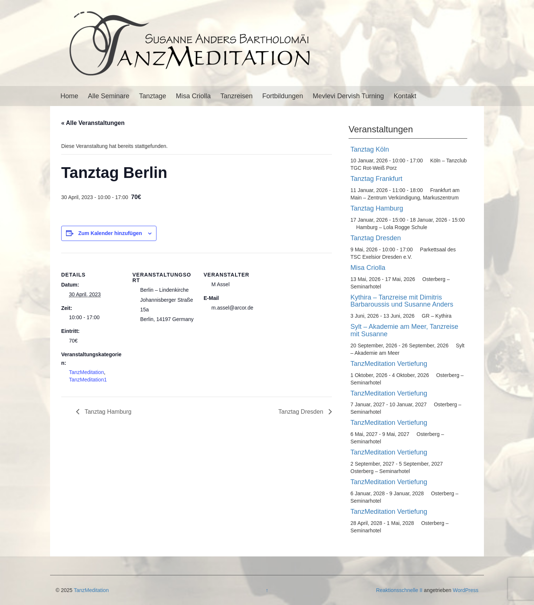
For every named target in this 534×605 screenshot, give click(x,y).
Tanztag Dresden (301, 412)
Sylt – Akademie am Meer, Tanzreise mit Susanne (404, 330)
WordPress (465, 590)
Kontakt (404, 96)
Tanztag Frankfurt (376, 178)
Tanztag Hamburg (107, 412)
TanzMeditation (86, 372)
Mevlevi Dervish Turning (348, 96)
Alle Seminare (108, 96)
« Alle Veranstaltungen (93, 123)
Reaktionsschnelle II (399, 590)
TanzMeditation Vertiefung (388, 363)
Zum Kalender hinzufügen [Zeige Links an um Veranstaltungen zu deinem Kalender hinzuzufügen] (110, 233)
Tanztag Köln (369, 149)
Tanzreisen (236, 96)
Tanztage (152, 96)
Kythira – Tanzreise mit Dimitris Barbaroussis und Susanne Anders (401, 301)
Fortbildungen (282, 96)
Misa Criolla (193, 96)
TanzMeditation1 (88, 380)
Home (69, 96)
